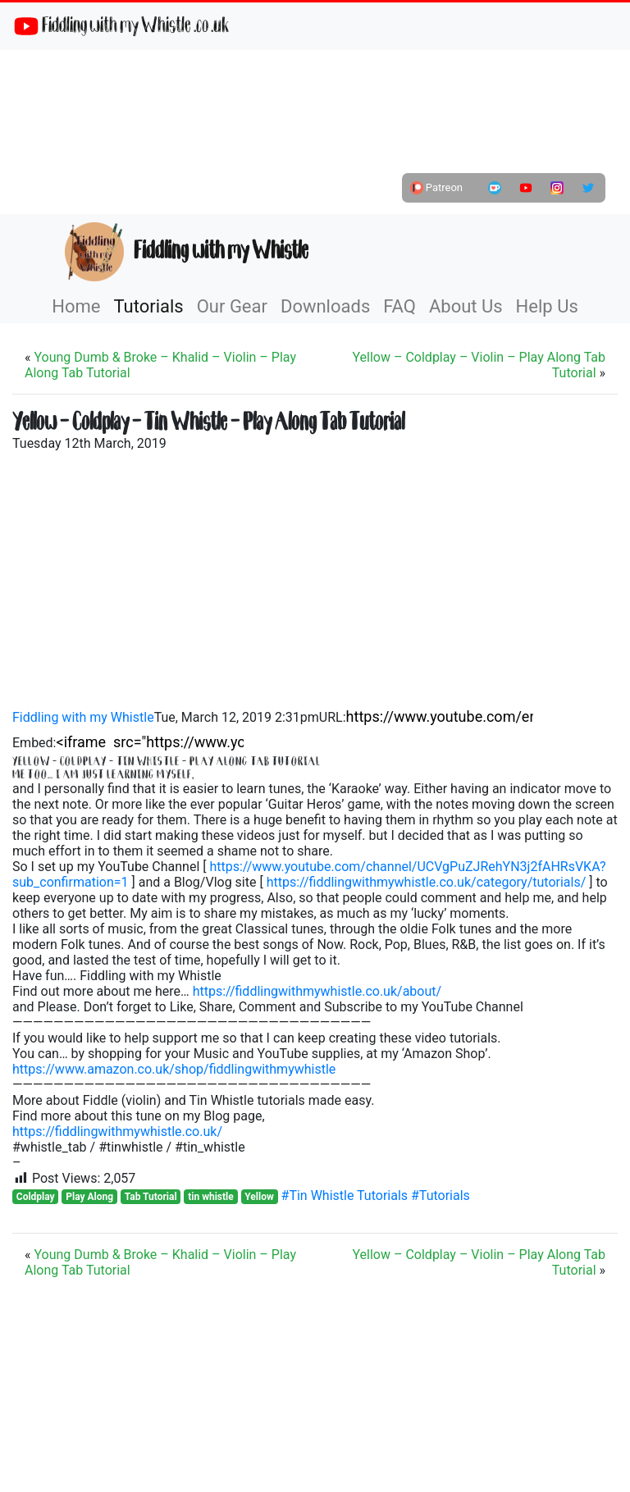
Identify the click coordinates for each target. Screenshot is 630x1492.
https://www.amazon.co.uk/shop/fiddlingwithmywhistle (174, 1069)
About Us (466, 306)
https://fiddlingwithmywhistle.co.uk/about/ (317, 991)
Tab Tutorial (151, 1196)
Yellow (258, 1196)
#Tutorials (440, 1195)
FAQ (399, 306)
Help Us (547, 306)
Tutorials (148, 306)
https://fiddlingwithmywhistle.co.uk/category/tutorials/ (427, 882)
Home (76, 306)
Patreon (436, 187)
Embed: (34, 743)
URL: (332, 717)
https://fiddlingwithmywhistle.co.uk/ (117, 1131)
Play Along (89, 1196)
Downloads (325, 306)
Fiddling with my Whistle (186, 251)
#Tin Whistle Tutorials (346, 1195)
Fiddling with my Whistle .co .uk (121, 26)
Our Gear (232, 306)
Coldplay (35, 1196)
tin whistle (211, 1196)
